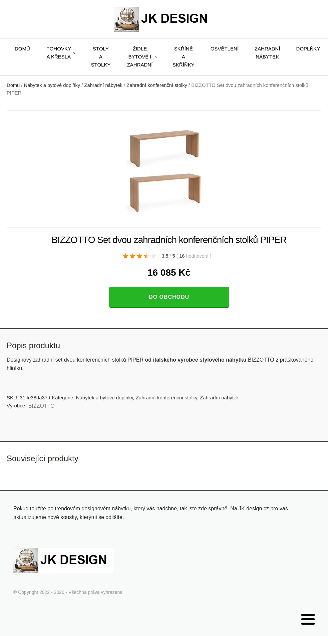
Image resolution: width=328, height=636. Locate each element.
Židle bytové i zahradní (140, 57)
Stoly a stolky (101, 57)
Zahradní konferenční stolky (156, 85)
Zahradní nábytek (267, 52)
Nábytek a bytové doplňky (52, 85)
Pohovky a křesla (58, 52)
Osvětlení (225, 48)
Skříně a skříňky (184, 57)
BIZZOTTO (41, 406)
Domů (22, 48)
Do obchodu (169, 297)
